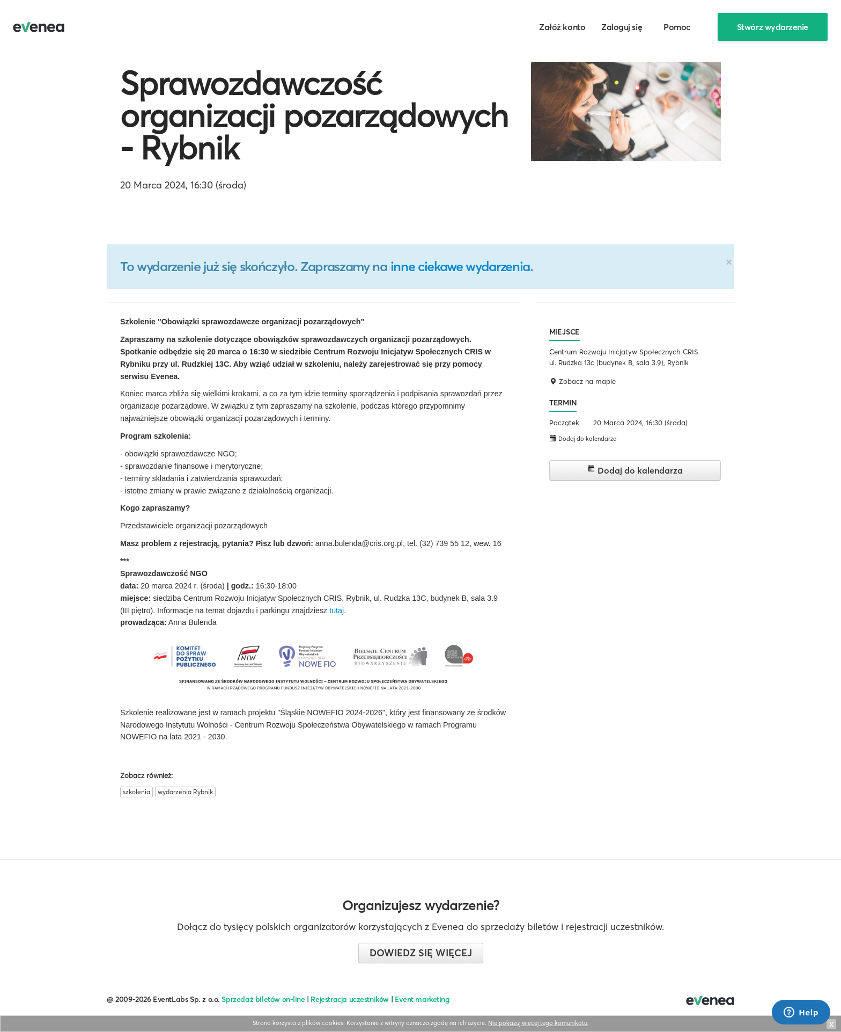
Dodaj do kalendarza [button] (583, 438)
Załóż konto (562, 26)
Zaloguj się (621, 26)
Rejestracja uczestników (350, 999)
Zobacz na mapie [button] (582, 381)
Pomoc (677, 26)
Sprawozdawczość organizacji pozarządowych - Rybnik (314, 115)
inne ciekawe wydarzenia (460, 266)
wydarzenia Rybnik (185, 792)
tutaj (336, 610)
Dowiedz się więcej (421, 953)
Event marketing (422, 999)
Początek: (565, 422)
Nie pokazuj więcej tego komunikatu (537, 1023)
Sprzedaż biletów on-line (263, 999)
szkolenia (136, 792)
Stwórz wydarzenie (772, 26)
